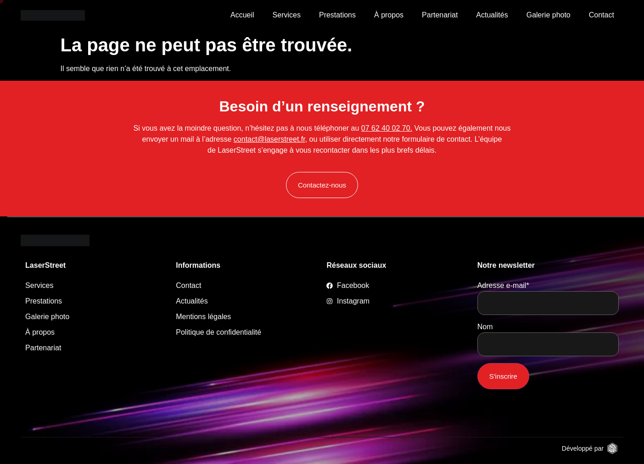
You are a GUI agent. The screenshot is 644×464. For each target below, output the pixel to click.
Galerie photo (548, 15)
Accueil (242, 15)
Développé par (583, 448)
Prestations (337, 15)
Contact (601, 15)
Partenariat (440, 15)
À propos (388, 15)
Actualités (492, 15)
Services (287, 15)
